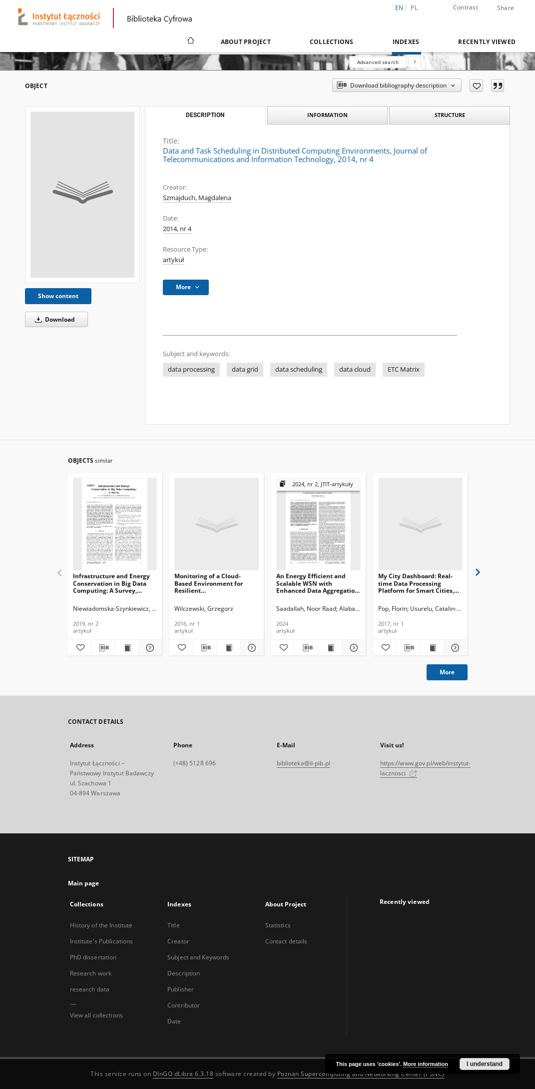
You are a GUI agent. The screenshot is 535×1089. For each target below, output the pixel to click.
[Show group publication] (318, 484)
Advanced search (378, 62)
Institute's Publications (101, 941)
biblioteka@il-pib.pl (303, 763)
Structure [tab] (450, 115)
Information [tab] (327, 115)
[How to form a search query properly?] (414, 62)
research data (90, 989)
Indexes (406, 42)
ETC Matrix (404, 369)
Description (183, 973)
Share (505, 8)
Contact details (286, 941)
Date (174, 1021)
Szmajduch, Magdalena (197, 198)
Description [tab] (205, 115)
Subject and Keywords (198, 957)
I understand (485, 1063)
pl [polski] (414, 8)
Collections (332, 42)
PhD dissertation (93, 957)
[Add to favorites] (476, 85)
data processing (191, 369)
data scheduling (298, 369)
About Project (246, 42)
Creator (178, 941)
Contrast (465, 7)
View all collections (96, 1015)
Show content (58, 296)
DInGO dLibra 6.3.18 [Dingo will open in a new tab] (183, 1073)
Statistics (278, 925)
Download (53, 319)
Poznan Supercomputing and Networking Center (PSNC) (361, 1073)
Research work (91, 973)
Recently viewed (487, 42)
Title (173, 925)
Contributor (183, 1005)
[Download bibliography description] (102, 647)
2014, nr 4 (177, 229)
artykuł (173, 260)
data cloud (355, 369)
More (447, 672)
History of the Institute (101, 925)
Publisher (180, 989)
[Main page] (190, 42)
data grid (245, 369)
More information (425, 1064)
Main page (83, 883)
